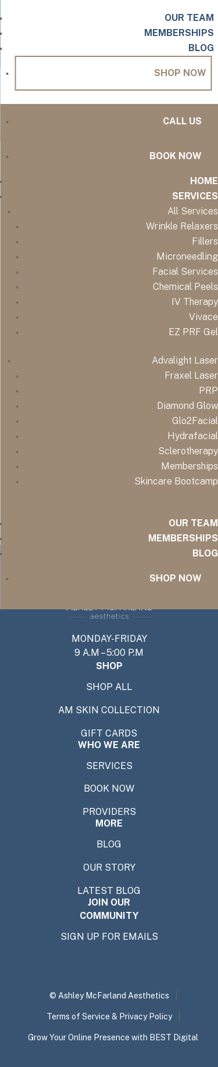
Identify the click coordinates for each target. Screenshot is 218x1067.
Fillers (205, 241)
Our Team (189, 17)
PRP (208, 390)
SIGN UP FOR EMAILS (109, 937)
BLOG (109, 844)
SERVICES (109, 766)
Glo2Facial (195, 420)
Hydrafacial (192, 435)
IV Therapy (194, 301)
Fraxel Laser (191, 375)
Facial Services (185, 271)
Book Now (175, 155)
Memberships (179, 32)
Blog (201, 47)
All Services (192, 211)
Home (204, 180)
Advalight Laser (185, 360)
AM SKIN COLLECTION (109, 710)
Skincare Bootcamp (176, 481)
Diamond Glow (187, 405)
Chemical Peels (185, 286)
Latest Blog (109, 891)
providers (109, 812)
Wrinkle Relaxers (182, 226)
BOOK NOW (109, 788)
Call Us (182, 121)
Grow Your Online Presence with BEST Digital (113, 1037)
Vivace (203, 316)
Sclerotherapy (188, 451)
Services (195, 196)
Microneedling (187, 256)
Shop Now (180, 72)
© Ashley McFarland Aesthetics (109, 995)
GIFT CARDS (109, 733)
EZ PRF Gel (193, 331)
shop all (109, 687)
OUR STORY (109, 867)
